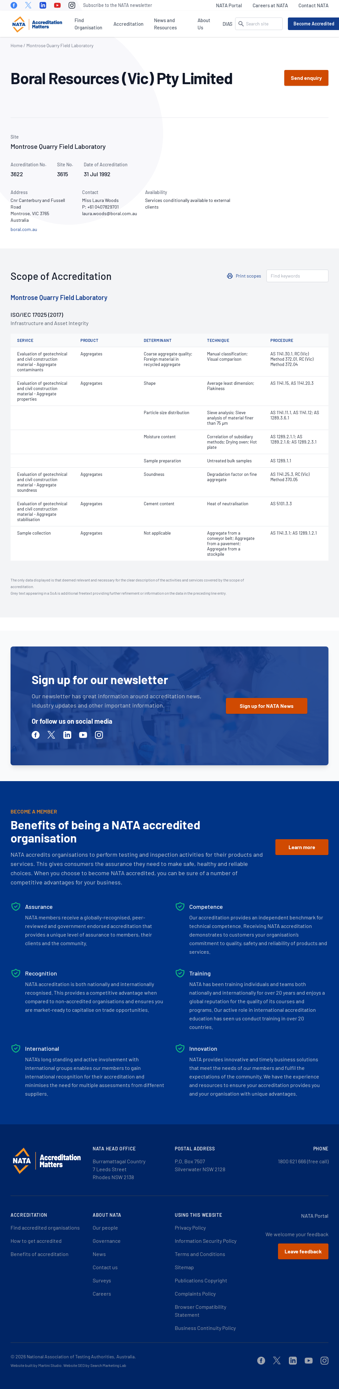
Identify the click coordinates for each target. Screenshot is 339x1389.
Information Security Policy (205, 1241)
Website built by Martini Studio (36, 1365)
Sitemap (184, 1267)
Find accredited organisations (45, 1227)
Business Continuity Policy (205, 1328)
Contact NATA (313, 5)
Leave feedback (303, 1251)
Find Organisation (88, 23)
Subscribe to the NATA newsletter (117, 5)
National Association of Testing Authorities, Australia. (81, 1356)
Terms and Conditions (200, 1254)
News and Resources (165, 23)
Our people (105, 1227)
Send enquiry (306, 78)
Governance (107, 1241)
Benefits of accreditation (40, 1254)
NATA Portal (229, 5)
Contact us (105, 1267)
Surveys (102, 1280)
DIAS (227, 24)
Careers (102, 1293)
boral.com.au (24, 229)
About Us (204, 23)
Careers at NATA (270, 5)
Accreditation (128, 24)
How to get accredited (36, 1241)
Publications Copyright (201, 1280)
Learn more (302, 847)
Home (16, 45)
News (99, 1254)
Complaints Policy (195, 1293)
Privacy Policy (190, 1227)
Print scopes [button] (248, 276)
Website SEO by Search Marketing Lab (94, 1365)
